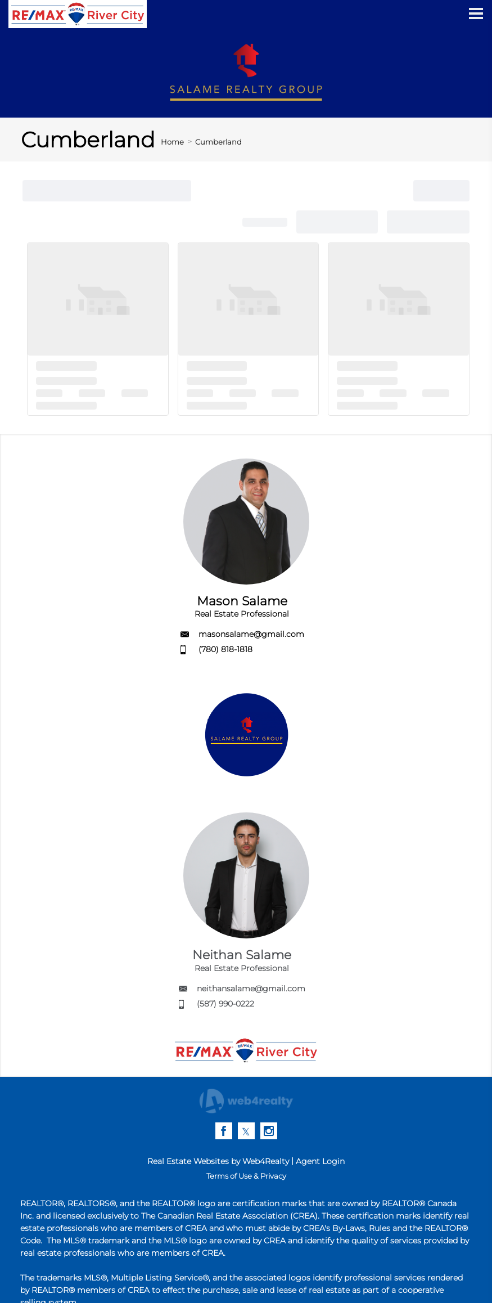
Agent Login (320, 1161)
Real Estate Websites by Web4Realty (218, 1161)
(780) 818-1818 (225, 649)
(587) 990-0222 (225, 1004)
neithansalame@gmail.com (251, 988)
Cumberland (218, 141)
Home (172, 141)
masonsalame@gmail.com (251, 634)
